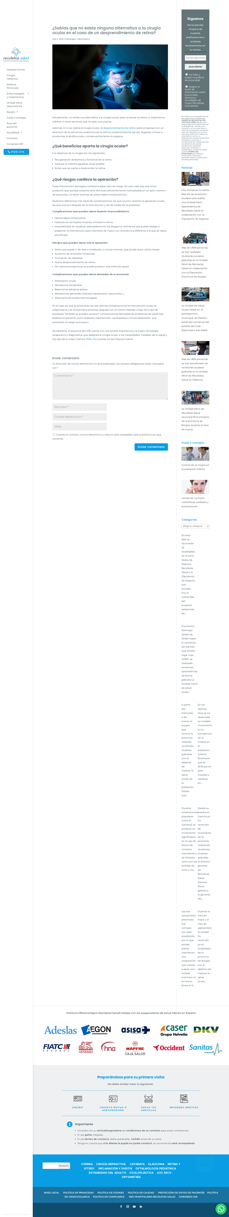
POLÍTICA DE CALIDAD (141, 1192)
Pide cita (91, 339)
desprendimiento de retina (119, 127)
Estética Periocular (13, 86)
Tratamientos (83, 39)
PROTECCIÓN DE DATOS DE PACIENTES (181, 1192)
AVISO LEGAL (51, 1192)
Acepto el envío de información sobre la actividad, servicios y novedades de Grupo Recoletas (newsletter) (195, 96)
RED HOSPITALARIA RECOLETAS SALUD (152, 1196)
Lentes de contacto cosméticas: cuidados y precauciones (195, 502)
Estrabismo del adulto (107, 1172)
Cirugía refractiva (12, 77)
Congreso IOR (15, 143)
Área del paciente (12, 125)
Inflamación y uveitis (115, 1168)
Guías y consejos (16, 117)
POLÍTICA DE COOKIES (111, 1192)
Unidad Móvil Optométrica (14, 104)
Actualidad (13, 132)
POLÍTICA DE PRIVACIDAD (78, 1192)
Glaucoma (156, 1164)
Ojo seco (164, 1172)
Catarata (137, 1164)
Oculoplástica (141, 1172)
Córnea (87, 1164)
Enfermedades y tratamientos (15, 95)
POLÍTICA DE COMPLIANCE (109, 1196)
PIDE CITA (17, 151)
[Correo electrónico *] (195, 58)
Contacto (12, 138)
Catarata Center (16, 69)
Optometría (131, 1177)
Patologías (70, 39)
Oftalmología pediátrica (156, 1168)
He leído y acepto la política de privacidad (194, 77)
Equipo (11, 111)
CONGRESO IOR (188, 1196)
